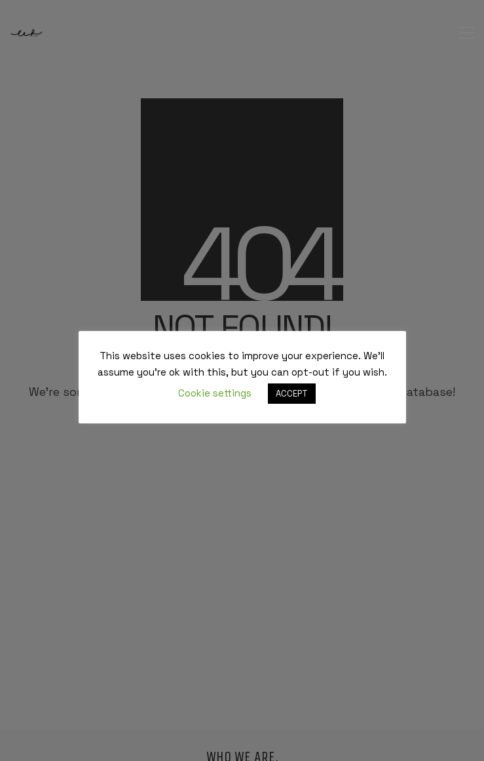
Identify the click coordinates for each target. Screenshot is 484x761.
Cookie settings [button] (214, 393)
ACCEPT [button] (292, 393)
